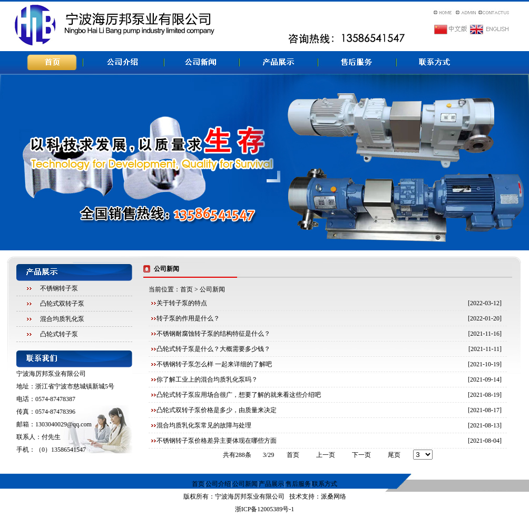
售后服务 (298, 484)
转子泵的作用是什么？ (188, 318)
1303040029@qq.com (63, 424)
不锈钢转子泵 (59, 288)
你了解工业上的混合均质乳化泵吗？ (207, 379)
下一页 (361, 455)
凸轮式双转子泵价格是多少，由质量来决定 (216, 410)
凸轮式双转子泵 (62, 303)
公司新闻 (245, 484)
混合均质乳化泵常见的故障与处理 (203, 425)
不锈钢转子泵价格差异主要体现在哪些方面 (216, 440)
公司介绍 (218, 484)
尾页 (394, 455)
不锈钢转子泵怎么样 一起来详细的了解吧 (214, 364)
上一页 (325, 455)
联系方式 (324, 484)
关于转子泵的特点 (181, 303)
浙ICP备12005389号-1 (265, 509)
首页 (186, 289)
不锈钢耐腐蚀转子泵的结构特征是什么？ (213, 333)
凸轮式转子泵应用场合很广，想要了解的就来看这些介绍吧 (238, 394)
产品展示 (271, 484)
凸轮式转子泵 (59, 334)
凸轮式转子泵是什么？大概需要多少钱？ (213, 349)
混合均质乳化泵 (62, 319)
